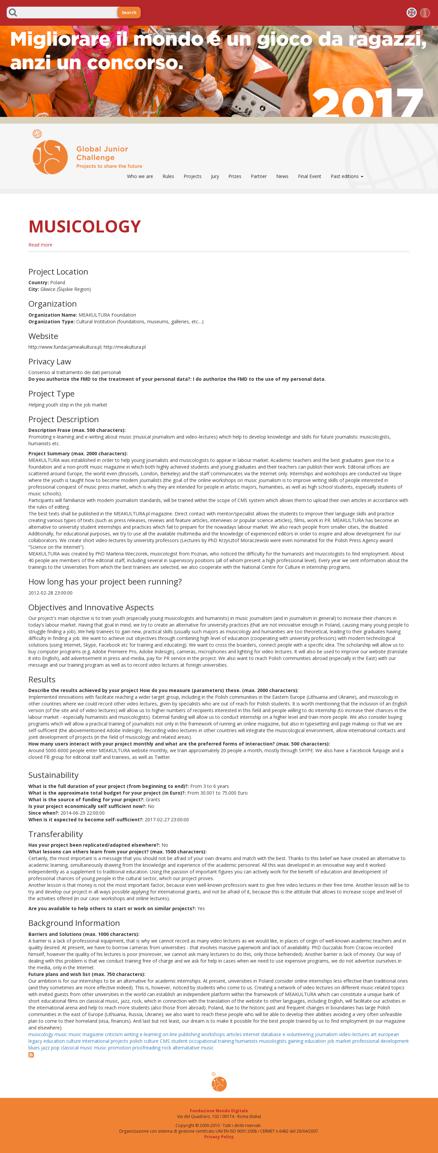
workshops (213, 1034)
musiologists (273, 1041)
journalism (326, 1034)
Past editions (347, 176)
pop (55, 1047)
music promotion (112, 1047)
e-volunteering (298, 1034)
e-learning (150, 1034)
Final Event (309, 176)
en (412, 13)
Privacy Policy (219, 1137)
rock (166, 1047)
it (425, 13)
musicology (40, 1034)
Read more (40, 244)
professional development (380, 1041)
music (60, 1034)
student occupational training (202, 1041)
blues (34, 1047)
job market (339, 1041)
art (374, 1034)
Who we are (140, 176)
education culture (62, 1041)
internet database (262, 1034)
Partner (259, 176)
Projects (193, 176)
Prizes (234, 176)
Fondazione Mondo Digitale (219, 1111)
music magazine (86, 1034)
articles (234, 1034)
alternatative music (193, 1047)
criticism (114, 1034)
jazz (45, 1047)
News (282, 176)
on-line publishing (181, 1034)
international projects (105, 1041)
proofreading (146, 1047)
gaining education (307, 1041)
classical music (77, 1047)
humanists (246, 1041)
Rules (168, 176)
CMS (165, 1041)
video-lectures (354, 1034)
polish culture (144, 1041)
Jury (215, 176)
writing (131, 1034)
